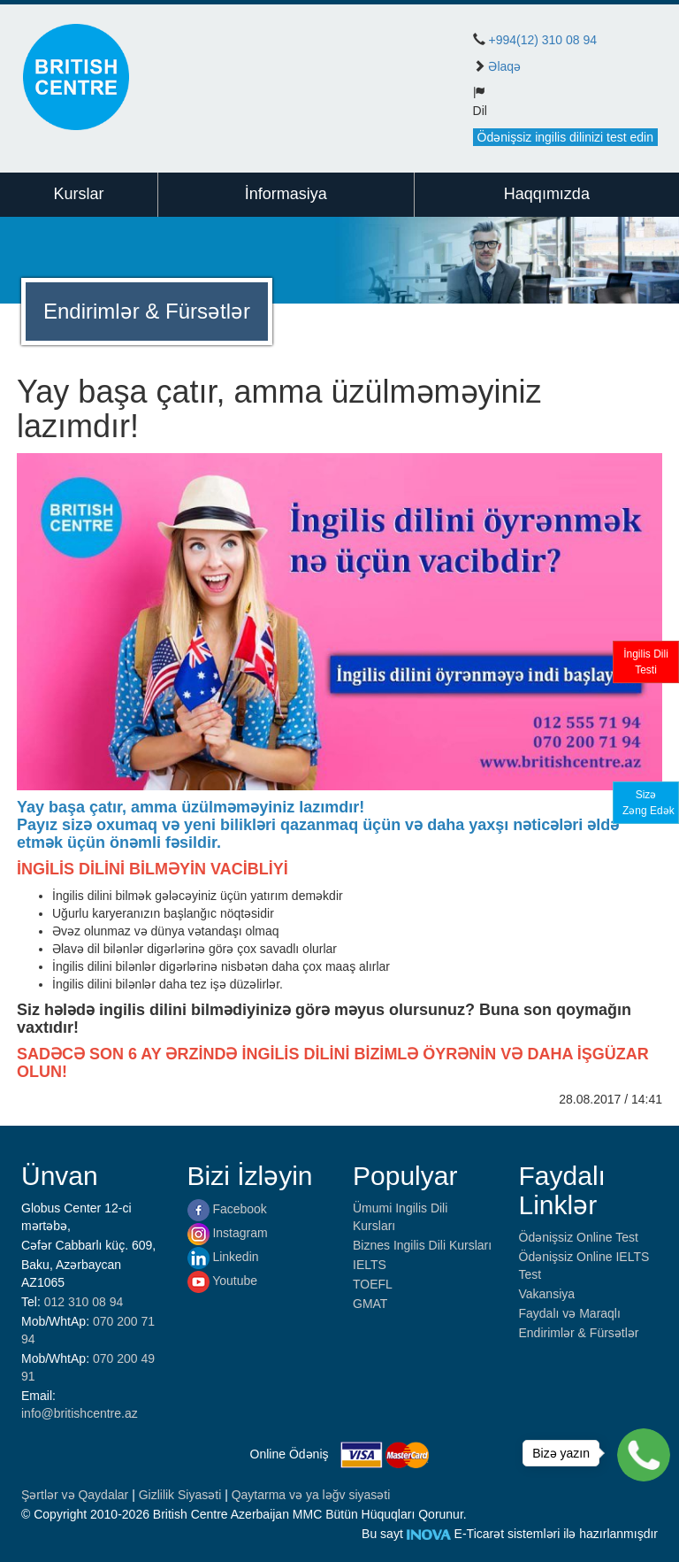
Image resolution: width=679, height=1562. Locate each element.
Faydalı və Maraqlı (570, 1313)
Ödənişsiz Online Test (578, 1237)
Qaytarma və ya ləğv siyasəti (311, 1495)
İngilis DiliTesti (645, 662)
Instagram (227, 1233)
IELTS (369, 1265)
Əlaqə (504, 66)
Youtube (222, 1280)
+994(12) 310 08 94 (542, 40)
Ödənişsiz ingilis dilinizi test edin (565, 137)
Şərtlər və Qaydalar (76, 1495)
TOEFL (373, 1284)
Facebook (227, 1209)
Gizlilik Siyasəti (182, 1495)
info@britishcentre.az (79, 1413)
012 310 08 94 (84, 1302)
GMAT (370, 1304)
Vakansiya (547, 1294)
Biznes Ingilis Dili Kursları (422, 1245)
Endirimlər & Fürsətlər (579, 1333)
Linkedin (223, 1257)
